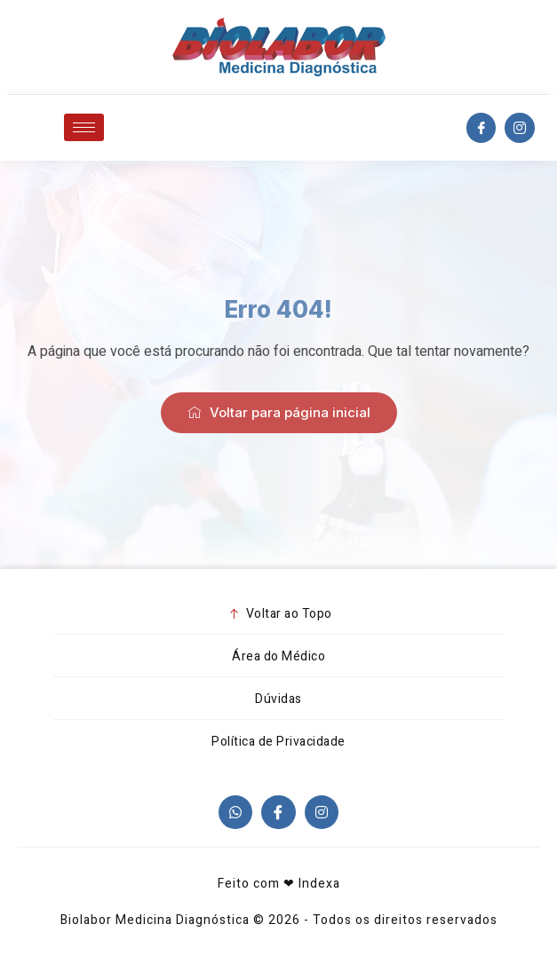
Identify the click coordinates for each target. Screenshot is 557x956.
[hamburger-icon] (84, 127)
